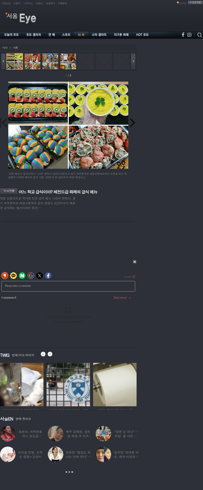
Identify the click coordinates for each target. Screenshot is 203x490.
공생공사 (50, 3)
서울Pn (17, 3)
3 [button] (72, 472)
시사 (4, 48)
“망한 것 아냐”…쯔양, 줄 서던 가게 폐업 (125, 435)
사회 (15, 48)
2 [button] (69, 472)
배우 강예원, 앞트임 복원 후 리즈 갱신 (78, 435)
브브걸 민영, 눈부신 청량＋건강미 (30, 454)
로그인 (182, 3)
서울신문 (6, 3)
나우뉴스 (28, 3)
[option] (21, 384)
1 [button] (66, 472)
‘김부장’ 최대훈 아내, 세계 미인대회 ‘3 (125, 456)
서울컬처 (62, 3)
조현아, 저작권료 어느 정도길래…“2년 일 (30, 435)
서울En (39, 3)
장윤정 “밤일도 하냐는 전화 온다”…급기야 (78, 456)
